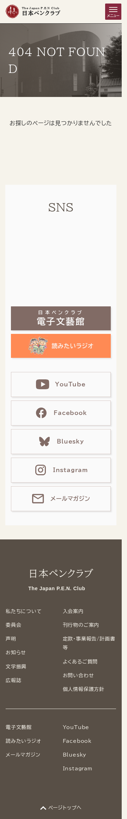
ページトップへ (65, 807)
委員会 (13, 625)
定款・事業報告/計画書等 (89, 643)
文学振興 (16, 666)
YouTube (76, 727)
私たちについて (24, 611)
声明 (11, 638)
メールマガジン (23, 754)
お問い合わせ (78, 675)
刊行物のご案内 (81, 625)
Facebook (77, 741)
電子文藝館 (19, 727)
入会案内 (73, 611)
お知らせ (16, 652)
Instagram (77, 768)
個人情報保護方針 (83, 689)
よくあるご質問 (80, 661)
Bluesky (75, 754)
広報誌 (13, 680)
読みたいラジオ (23, 741)
